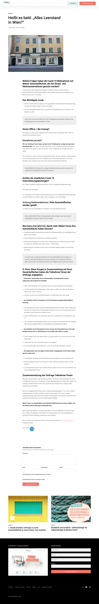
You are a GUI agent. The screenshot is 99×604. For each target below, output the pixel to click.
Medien (29, 3)
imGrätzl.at (75, 3)
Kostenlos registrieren (88, 3)
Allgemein (10, 13)
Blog (16, 3)
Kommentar (25, 453)
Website (61, 467)
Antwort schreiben (20, 27)
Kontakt (40, 3)
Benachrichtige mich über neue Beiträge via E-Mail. (34, 479)
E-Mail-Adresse (44, 467)
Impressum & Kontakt (49, 587)
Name (24, 467)
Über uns (23, 3)
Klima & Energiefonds (67, 420)
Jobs (34, 3)
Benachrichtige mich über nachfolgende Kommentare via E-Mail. (37, 474)
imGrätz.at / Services (21, 587)
